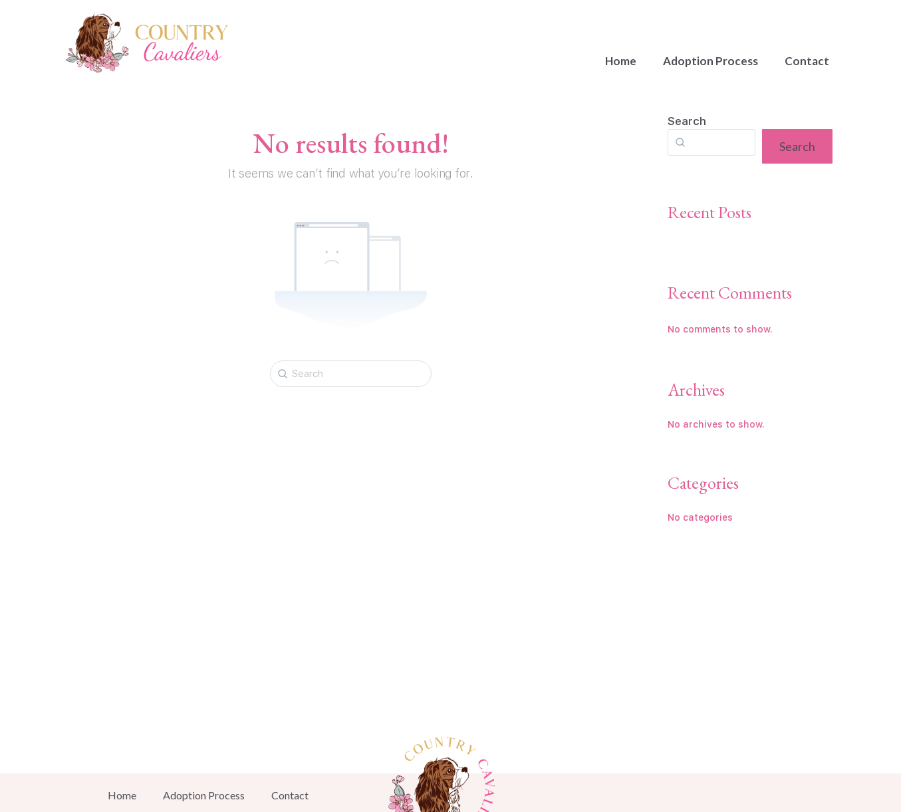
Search (687, 121)
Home (620, 61)
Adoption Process (710, 61)
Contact (807, 61)
